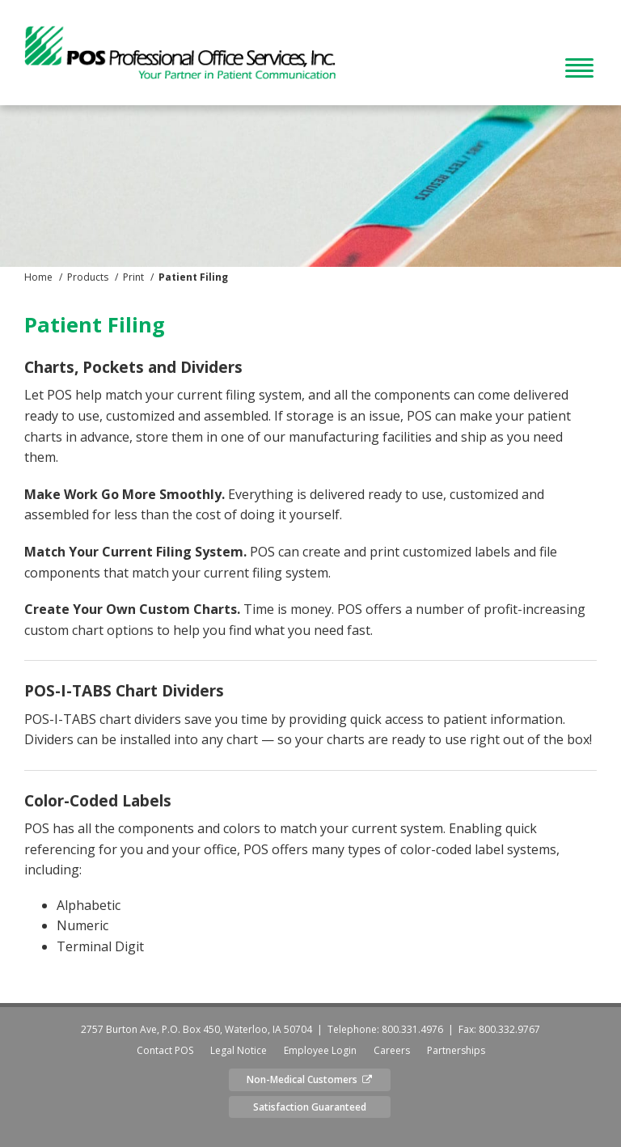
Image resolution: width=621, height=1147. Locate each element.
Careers (392, 1050)
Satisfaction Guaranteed (309, 1107)
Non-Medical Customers (309, 1079)
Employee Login (320, 1050)
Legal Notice (238, 1050)
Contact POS (165, 1050)
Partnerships (456, 1050)
